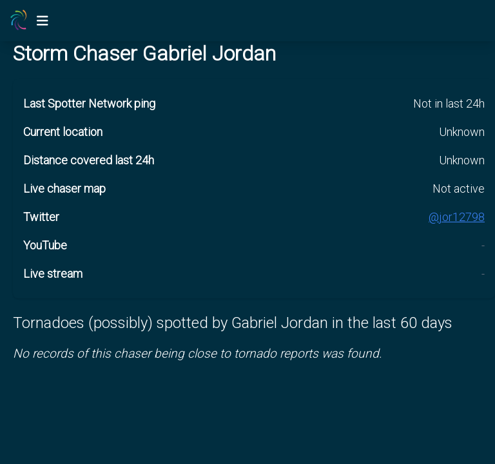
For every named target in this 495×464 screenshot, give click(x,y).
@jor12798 (457, 217)
